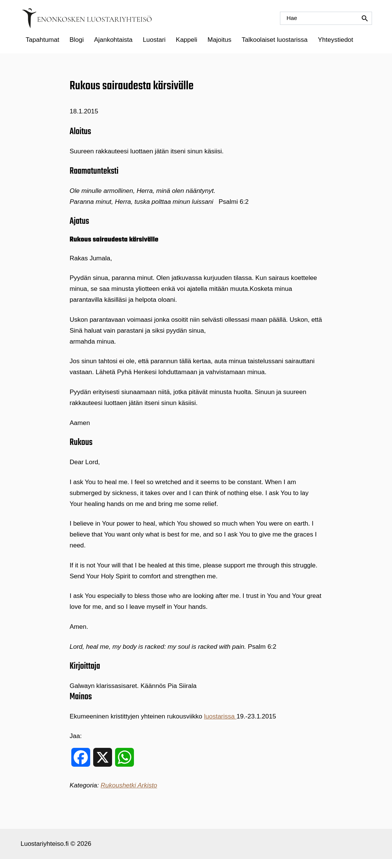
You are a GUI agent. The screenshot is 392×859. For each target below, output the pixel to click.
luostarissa (220, 716)
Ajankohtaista (113, 39)
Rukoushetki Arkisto (129, 785)
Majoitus (219, 39)
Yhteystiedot (335, 39)
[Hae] (326, 18)
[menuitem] (43, 40)
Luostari (154, 39)
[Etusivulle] (87, 18)
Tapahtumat (42, 39)
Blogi (76, 39)
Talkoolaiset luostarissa (274, 39)
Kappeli (186, 39)
